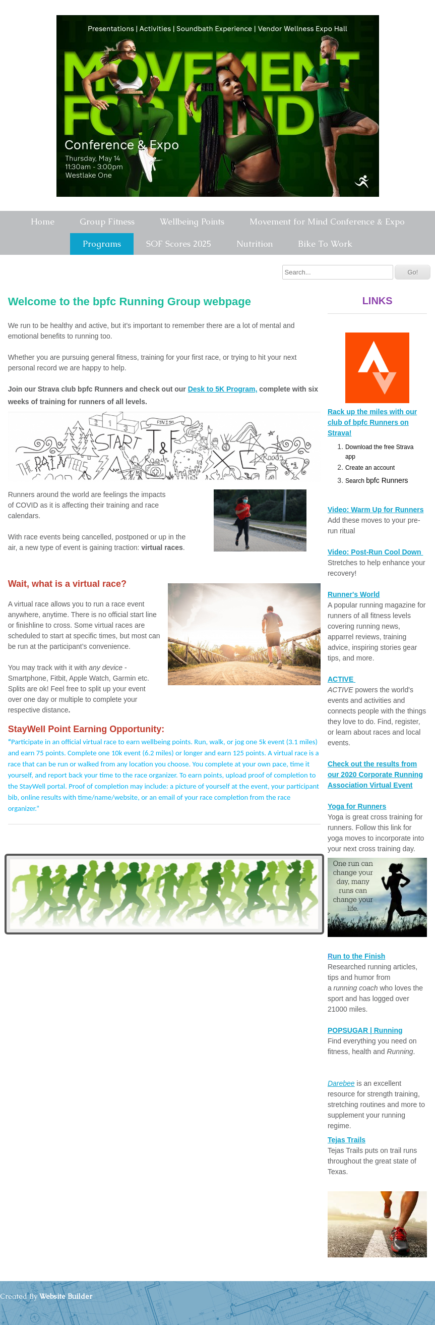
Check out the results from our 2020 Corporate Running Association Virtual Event (375, 774)
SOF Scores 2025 (178, 243)
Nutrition (254, 243)
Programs (102, 243)
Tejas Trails (346, 1140)
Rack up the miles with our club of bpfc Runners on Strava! (372, 422)
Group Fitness (107, 221)
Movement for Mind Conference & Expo (327, 221)
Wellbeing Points (192, 221)
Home (42, 221)
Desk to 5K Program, (223, 389)
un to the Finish (359, 956)
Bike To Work (325, 243)
